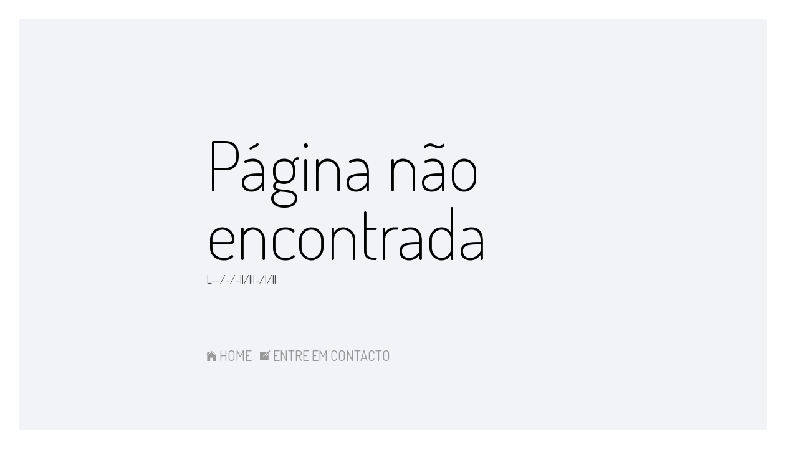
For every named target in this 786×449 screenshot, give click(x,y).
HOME (229, 355)
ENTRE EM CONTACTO (325, 355)
